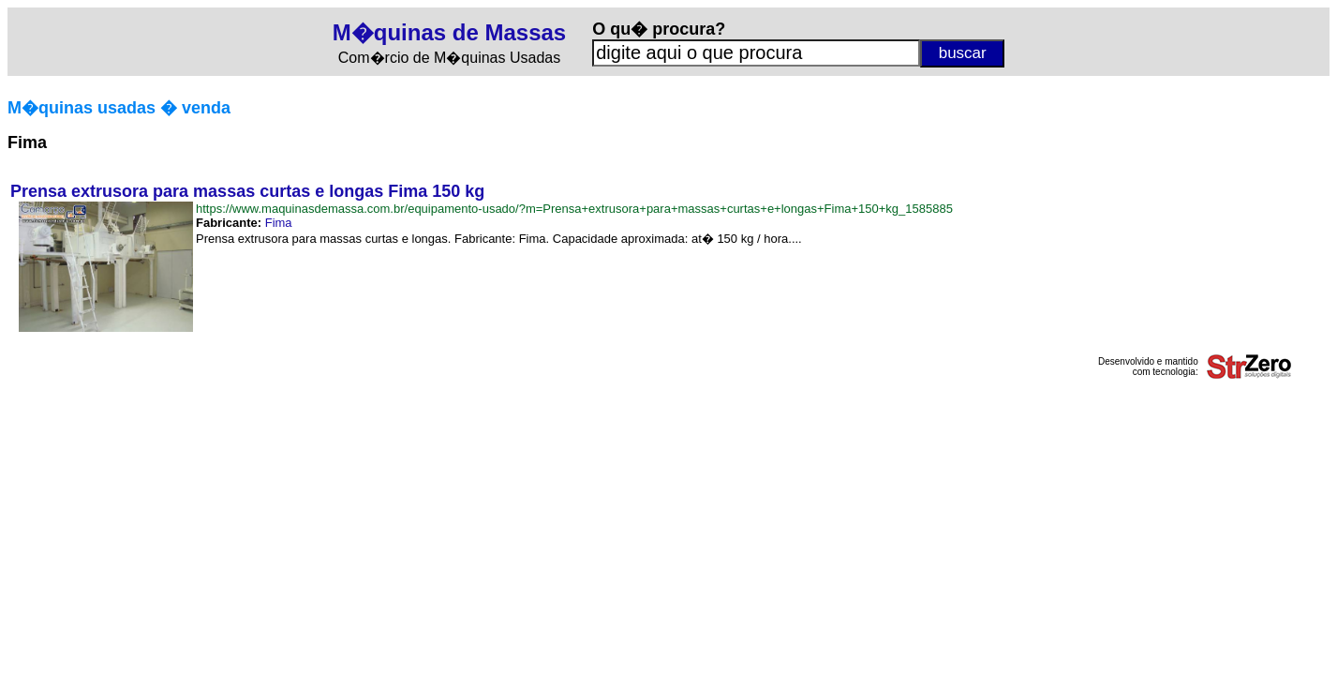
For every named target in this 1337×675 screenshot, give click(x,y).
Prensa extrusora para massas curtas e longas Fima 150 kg (247, 191)
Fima (278, 223)
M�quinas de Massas (449, 32)
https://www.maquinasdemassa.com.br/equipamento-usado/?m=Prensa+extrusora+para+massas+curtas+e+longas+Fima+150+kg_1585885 (574, 209)
